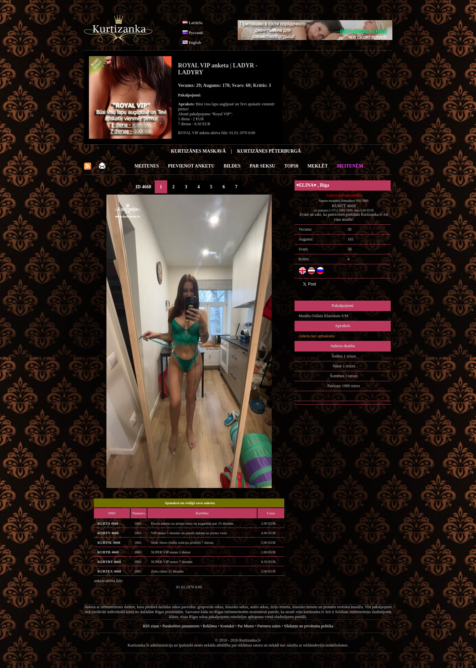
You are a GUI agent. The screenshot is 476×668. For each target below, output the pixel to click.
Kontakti (227, 626)
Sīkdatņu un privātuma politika (308, 626)
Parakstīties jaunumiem (180, 626)
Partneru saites (269, 626)
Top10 (291, 166)
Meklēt (317, 166)
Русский (196, 32)
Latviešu (195, 22)
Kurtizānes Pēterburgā (269, 151)
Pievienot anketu (191, 166)
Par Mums (246, 626)
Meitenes (147, 166)
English (195, 42)
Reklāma (210, 626)
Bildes (232, 166)
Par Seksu (262, 166)
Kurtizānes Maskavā (198, 151)
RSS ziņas (151, 626)
